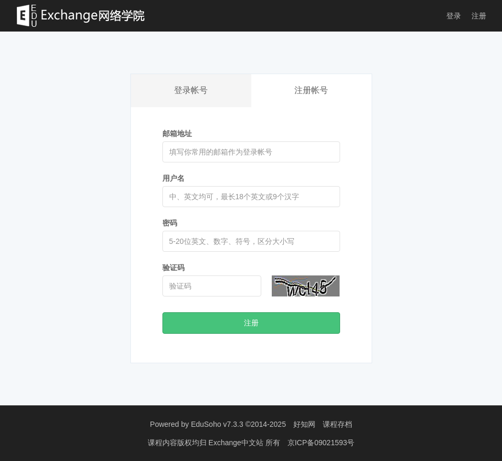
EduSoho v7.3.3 (217, 424)
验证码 (173, 267)
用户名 (173, 178)
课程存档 (337, 424)
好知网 (304, 424)
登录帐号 (191, 90)
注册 (479, 16)
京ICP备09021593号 (321, 442)
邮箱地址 (177, 133)
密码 (169, 223)
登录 (453, 16)
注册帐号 (311, 90)
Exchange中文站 (237, 442)
